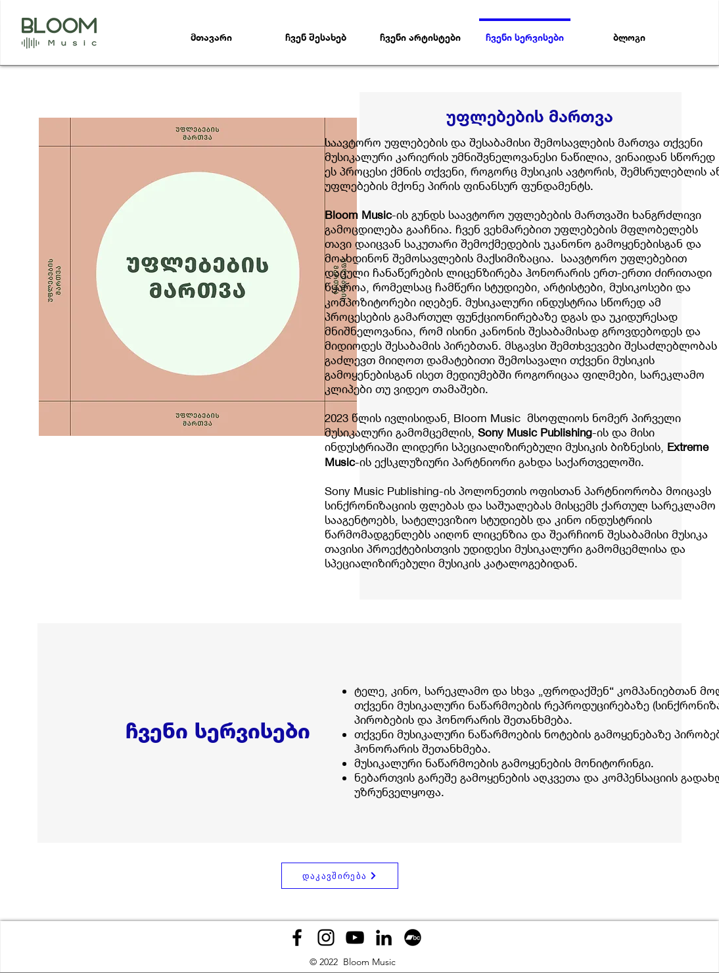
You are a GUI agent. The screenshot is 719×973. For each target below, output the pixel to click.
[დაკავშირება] (339, 876)
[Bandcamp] (413, 937)
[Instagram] (326, 937)
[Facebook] (297, 937)
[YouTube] (355, 937)
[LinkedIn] (384, 937)
